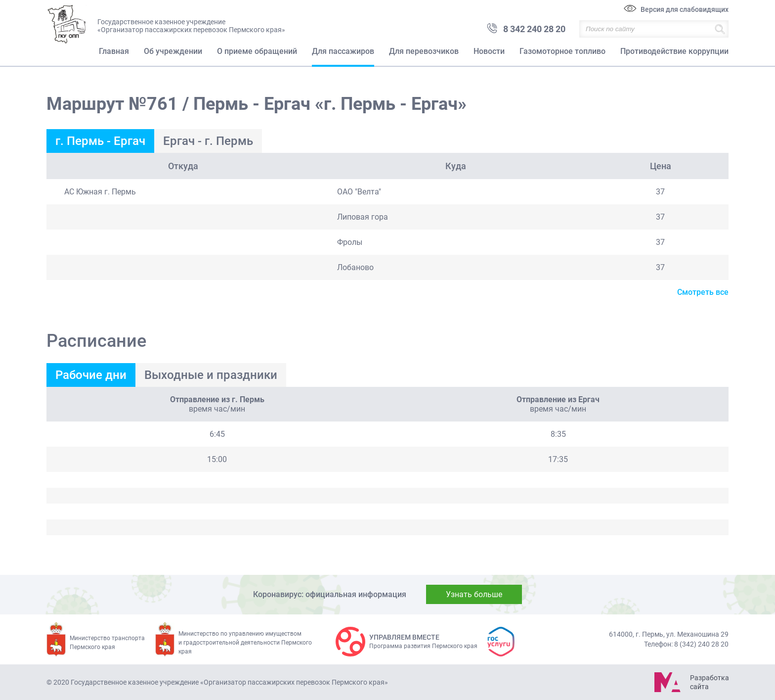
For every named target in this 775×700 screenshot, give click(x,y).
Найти (720, 29)
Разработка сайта (709, 682)
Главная (114, 51)
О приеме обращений (257, 51)
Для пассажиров (343, 51)
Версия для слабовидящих (685, 9)
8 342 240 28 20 (534, 29)
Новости (489, 51)
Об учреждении (173, 51)
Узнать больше (474, 594)
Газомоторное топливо (562, 51)
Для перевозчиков (424, 51)
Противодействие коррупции (674, 51)
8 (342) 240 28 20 (701, 644)
